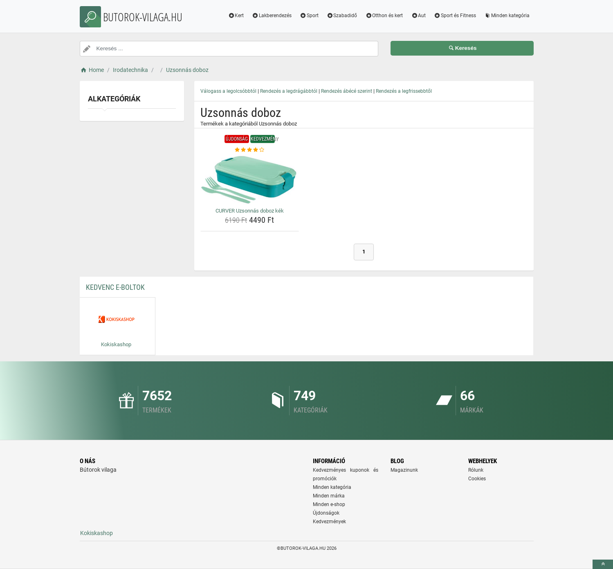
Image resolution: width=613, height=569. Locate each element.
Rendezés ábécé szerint (346, 91)
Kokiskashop (96, 533)
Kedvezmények (329, 521)
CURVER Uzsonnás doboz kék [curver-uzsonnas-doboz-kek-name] (250, 211)
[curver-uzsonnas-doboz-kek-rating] (250, 150)
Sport (309, 15)
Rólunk (475, 470)
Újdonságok (326, 513)
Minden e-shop (329, 504)
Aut (418, 15)
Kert (236, 15)
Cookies (477, 479)
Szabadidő (342, 15)
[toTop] (603, 564)
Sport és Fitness (455, 15)
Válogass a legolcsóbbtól (228, 91)
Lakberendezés (272, 15)
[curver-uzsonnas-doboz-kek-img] (250, 179)
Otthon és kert (384, 15)
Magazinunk (404, 470)
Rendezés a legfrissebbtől (404, 91)
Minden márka (329, 496)
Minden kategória (507, 15)
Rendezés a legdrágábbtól (288, 91)
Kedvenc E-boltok (115, 287)
